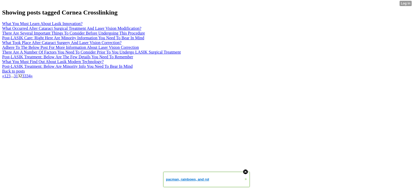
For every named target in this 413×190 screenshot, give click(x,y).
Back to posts (13, 71)
